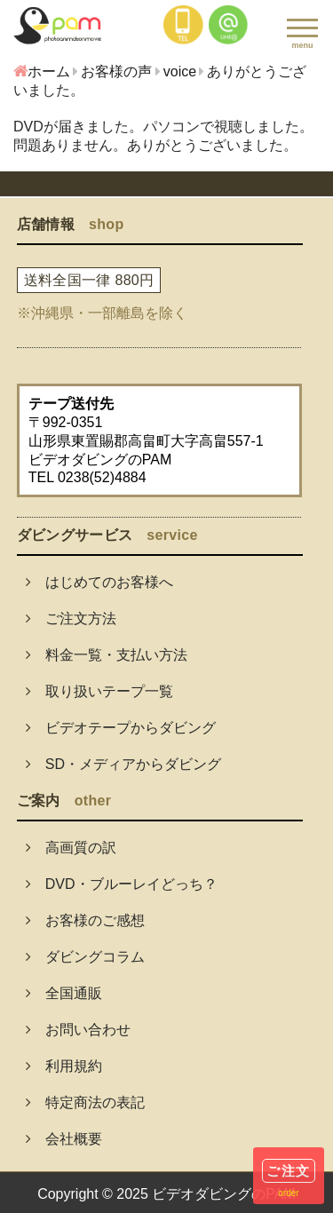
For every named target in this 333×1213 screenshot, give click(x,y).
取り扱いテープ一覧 (99, 691)
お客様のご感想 (85, 920)
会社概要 (64, 1138)
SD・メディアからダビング (123, 764)
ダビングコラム (85, 956)
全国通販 (64, 993)
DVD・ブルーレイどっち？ (122, 884)
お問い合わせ (78, 1029)
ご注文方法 (71, 618)
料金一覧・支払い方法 (106, 654)
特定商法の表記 (85, 1102)
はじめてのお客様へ (99, 582)
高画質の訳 (71, 847)
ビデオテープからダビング (121, 727)
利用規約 (64, 1066)
